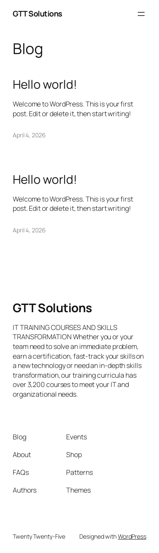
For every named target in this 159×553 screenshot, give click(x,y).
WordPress (132, 536)
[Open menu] (141, 14)
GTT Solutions (37, 13)
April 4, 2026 (29, 135)
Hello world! (45, 84)
